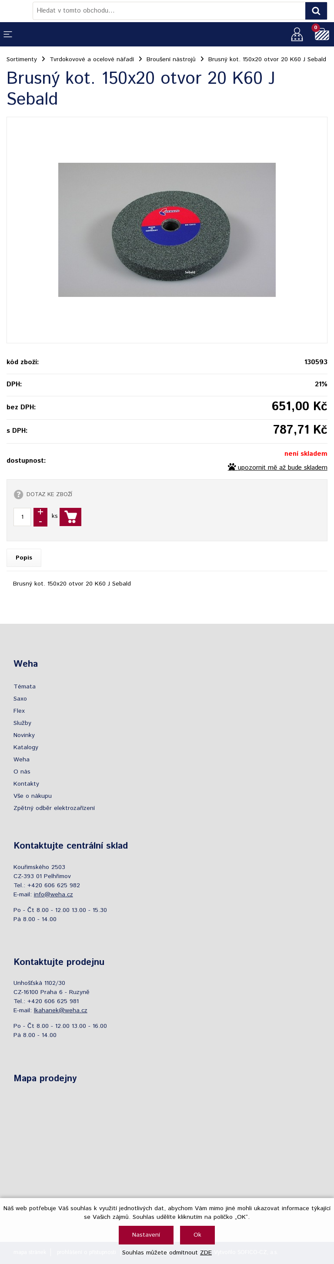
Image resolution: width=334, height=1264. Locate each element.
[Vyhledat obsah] (316, 11)
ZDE (206, 1252)
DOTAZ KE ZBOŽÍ (49, 494)
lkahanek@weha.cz (60, 1010)
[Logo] (20, 11)
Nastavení (146, 1235)
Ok (197, 1235)
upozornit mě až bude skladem (282, 468)
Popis (24, 557)
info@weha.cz (53, 894)
